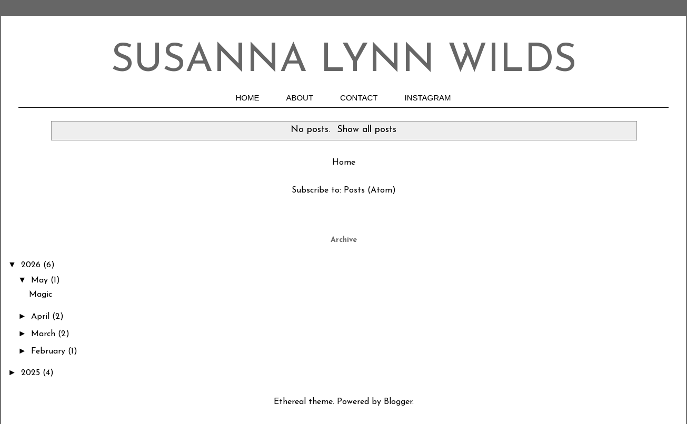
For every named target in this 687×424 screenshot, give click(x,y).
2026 (32, 265)
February (49, 351)
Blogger (398, 402)
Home (343, 162)
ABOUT (299, 97)
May (41, 280)
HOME (247, 97)
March (44, 334)
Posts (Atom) (370, 190)
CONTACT (358, 97)
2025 (32, 373)
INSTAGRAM (428, 97)
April (41, 316)
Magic (40, 294)
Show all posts (366, 129)
